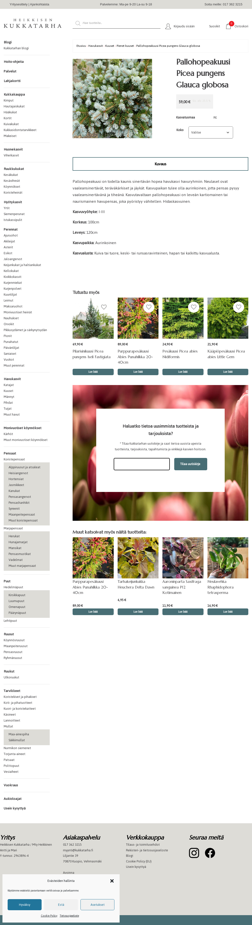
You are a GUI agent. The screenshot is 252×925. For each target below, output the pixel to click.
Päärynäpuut (17, 613)
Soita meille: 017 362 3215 (223, 4)
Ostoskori (238, 26)
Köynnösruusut (14, 640)
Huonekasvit (13, 149)
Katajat (9, 385)
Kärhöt (8, 434)
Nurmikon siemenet (17, 748)
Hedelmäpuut (13, 587)
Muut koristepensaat (23, 520)
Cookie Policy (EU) (139, 861)
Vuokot (9, 359)
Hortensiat (16, 479)
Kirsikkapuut (17, 595)
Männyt (9, 397)
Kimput (9, 100)
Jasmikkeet (16, 485)
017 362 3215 (72, 844)
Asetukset (98, 905)
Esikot (8, 253)
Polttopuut (11, 766)
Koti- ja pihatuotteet (18, 703)
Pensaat (10, 453)
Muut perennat (14, 365)
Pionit (8, 336)
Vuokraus (11, 785)
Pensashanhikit (19, 503)
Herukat (14, 536)
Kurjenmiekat (13, 283)
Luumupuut (16, 601)
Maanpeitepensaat (22, 514)
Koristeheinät (13, 192)
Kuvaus (160, 164)
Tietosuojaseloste (69, 915)
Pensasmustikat (20, 554)
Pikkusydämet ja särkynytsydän (25, 330)
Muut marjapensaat (22, 566)
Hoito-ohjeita (14, 61)
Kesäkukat (11, 175)
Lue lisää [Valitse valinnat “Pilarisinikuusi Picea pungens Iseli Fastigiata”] (93, 371)
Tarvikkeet (12, 691)
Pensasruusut (13, 652)
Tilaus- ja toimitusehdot (143, 844)
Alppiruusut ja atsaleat (24, 467)
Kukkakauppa (14, 94)
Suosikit (214, 26)
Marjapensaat (13, 528)
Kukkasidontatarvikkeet (20, 130)
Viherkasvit (11, 155)
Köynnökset (12, 187)
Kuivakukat (11, 124)
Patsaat (9, 760)
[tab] (160, 164)
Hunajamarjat (18, 542)
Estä (61, 905)
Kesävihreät (12, 181)
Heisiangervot (18, 473)
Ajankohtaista (39, 4)
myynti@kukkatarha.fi (78, 850)
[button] (112, 880)
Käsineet (10, 714)
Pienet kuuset (125, 46)
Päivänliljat (11, 348)
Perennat (10, 229)
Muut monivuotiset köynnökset (25, 440)
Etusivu (81, 46)
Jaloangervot (13, 259)
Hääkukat (10, 112)
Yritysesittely (19, 4)
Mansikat (15, 548)
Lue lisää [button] (138, 371)
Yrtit (7, 208)
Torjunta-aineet (14, 754)
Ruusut (9, 634)
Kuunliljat (10, 294)
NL (215, 117)
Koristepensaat (14, 459)
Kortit (8, 118)
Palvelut (10, 71)
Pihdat (8, 403)
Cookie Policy (49, 915)
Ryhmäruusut (13, 658)
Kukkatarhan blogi (16, 48)
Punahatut (11, 342)
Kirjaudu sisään (184, 26)
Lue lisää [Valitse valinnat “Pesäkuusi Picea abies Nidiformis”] (183, 371)
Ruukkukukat (14, 169)
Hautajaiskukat (14, 106)
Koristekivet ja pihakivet (20, 697)
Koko (180, 130)
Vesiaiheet (11, 772)
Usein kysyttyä (15, 808)
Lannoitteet (12, 720)
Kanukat (14, 491)
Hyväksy (24, 905)
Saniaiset (10, 354)
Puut (7, 581)
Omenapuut (17, 607)
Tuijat (8, 408)
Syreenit (14, 508)
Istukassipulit (13, 220)
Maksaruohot (13, 306)
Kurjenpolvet (12, 289)
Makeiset (10, 136)
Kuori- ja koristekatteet (20, 709)
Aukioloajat (12, 798)
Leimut (8, 300)
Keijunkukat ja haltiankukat (22, 265)
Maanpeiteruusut (16, 646)
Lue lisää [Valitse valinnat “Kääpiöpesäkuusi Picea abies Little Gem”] (228, 371)
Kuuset (8, 391)
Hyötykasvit (13, 202)
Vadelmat (16, 560)
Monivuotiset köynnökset (22, 428)
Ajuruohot (11, 235)
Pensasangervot (20, 497)
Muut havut (12, 414)
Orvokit (9, 324)
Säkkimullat (17, 740)
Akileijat (9, 241)
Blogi (8, 42)
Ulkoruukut (11, 677)
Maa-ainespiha (19, 734)
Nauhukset (11, 318)
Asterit (8, 247)
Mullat (8, 726)
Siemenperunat (14, 214)
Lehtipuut (10, 621)
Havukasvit (12, 379)
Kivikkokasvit (12, 277)
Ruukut (9, 671)
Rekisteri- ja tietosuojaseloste (147, 850)
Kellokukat (11, 271)
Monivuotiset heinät (18, 312)
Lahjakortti (12, 81)
